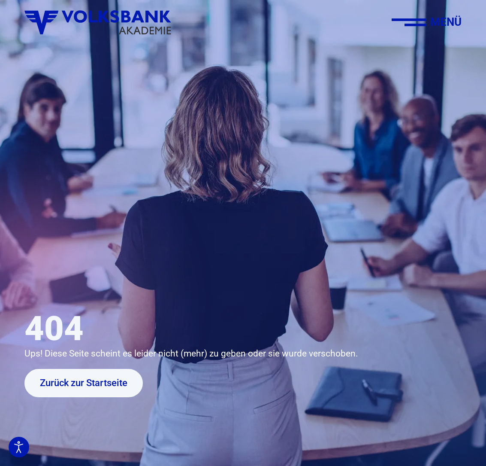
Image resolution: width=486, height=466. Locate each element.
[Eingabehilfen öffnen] (19, 447)
